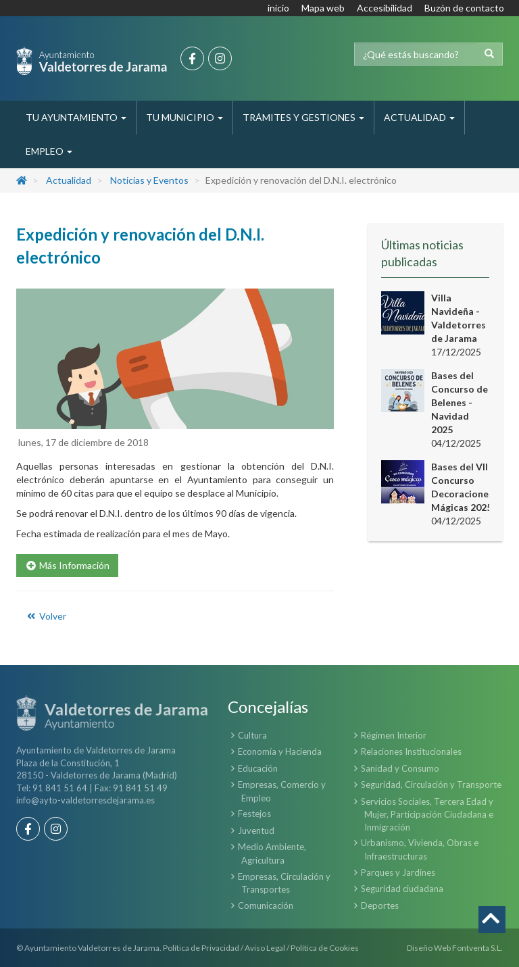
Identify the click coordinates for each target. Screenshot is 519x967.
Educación (258, 768)
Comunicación (265, 905)
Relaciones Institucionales (411, 751)
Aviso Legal (265, 948)
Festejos (254, 813)
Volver (45, 616)
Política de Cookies (325, 948)
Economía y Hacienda (280, 751)
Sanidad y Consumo (400, 768)
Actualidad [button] (419, 117)
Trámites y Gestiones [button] (303, 117)
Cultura (252, 735)
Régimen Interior (393, 735)
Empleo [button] (49, 151)
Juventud (256, 830)
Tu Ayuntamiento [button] (76, 117)
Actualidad (68, 180)
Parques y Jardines (398, 872)
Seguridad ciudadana (402, 888)
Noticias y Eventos (149, 180)
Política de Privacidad (201, 948)
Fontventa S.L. (477, 948)
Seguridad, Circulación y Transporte (431, 784)
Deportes (380, 905)
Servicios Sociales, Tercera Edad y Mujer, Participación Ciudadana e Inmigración (427, 814)
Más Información (67, 565)
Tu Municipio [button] (184, 117)
